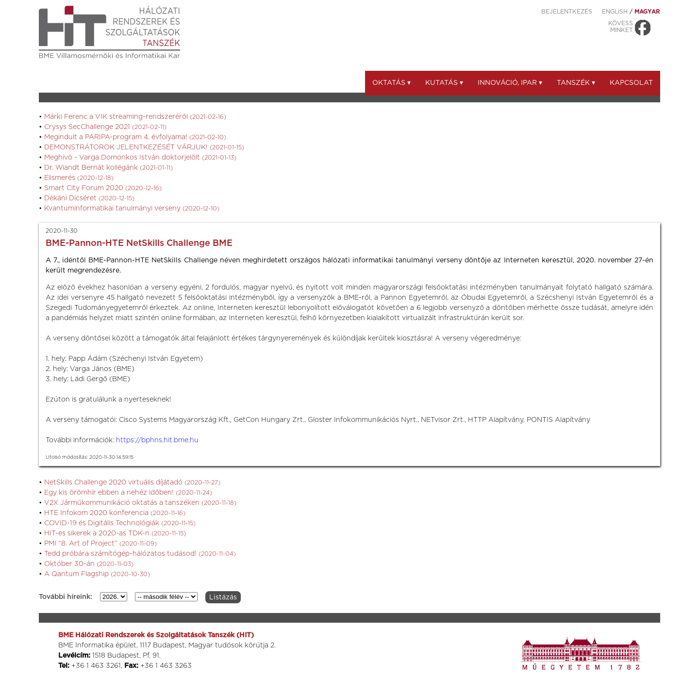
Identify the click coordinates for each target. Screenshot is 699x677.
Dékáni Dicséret (89, 198)
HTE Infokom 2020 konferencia (114, 513)
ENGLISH (615, 12)
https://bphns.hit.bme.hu (157, 440)
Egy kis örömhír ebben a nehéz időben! (128, 492)
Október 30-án (88, 564)
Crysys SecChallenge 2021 (105, 127)
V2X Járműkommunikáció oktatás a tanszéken (140, 503)
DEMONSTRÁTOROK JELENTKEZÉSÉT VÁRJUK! (144, 147)
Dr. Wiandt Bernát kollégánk (108, 167)
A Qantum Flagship (97, 574)
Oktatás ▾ (391, 83)
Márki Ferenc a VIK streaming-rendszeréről (135, 116)
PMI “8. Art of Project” (100, 543)
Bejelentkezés (566, 12)
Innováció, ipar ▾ (510, 83)
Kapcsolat (631, 83)
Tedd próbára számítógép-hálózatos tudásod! (140, 553)
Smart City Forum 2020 (103, 188)
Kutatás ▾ (444, 83)
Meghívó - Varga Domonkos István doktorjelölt (140, 157)
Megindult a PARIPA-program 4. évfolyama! (135, 137)
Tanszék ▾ (576, 83)
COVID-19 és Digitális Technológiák (120, 523)
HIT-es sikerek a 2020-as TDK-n (115, 533)
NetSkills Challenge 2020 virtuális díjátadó (132, 482)
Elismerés (79, 178)
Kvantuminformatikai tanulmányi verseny (131, 208)
